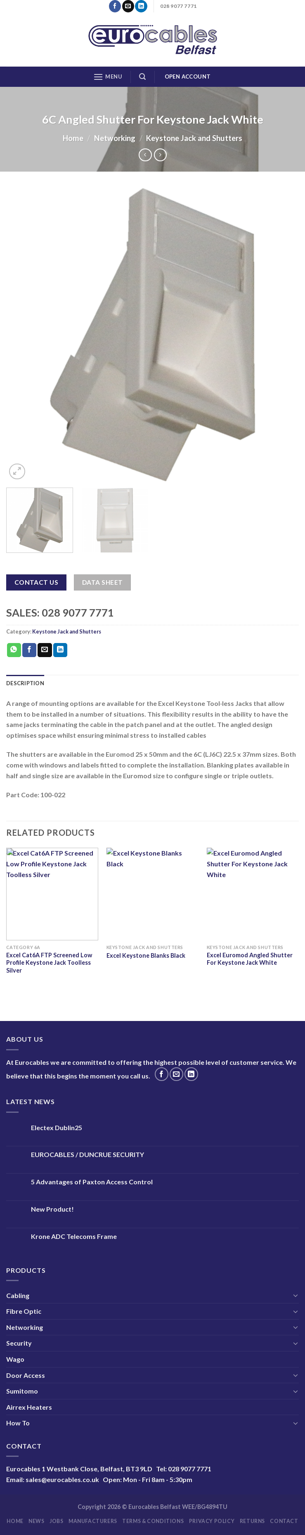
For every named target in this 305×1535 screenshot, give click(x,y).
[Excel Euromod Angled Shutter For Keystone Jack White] (253, 894)
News (36, 1521)
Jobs (56, 1521)
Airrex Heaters (29, 1407)
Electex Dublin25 (56, 1127)
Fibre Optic (23, 1311)
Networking (114, 138)
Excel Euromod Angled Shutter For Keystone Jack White (250, 959)
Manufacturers (93, 1521)
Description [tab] (25, 683)
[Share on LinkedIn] (60, 650)
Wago (15, 1359)
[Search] (142, 77)
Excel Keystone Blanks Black (145, 955)
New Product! (52, 1209)
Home (73, 138)
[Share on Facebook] (29, 650)
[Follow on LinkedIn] (141, 6)
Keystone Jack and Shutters (194, 138)
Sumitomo (22, 1391)
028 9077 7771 (189, 1469)
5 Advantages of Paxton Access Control (92, 1182)
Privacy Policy (212, 1521)
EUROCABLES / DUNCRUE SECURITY (87, 1154)
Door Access (25, 1375)
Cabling (17, 1295)
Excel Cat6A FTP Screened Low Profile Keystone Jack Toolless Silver (49, 963)
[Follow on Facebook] (115, 6)
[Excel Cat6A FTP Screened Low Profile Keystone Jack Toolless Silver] (52, 894)
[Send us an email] (128, 6)
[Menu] (107, 77)
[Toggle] (295, 1295)
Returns (252, 1521)
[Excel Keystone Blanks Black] (152, 894)
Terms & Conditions (153, 1521)
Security (19, 1343)
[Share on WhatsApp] (14, 650)
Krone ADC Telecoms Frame (74, 1236)
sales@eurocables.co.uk (62, 1479)
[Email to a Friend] (45, 650)
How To (18, 1423)
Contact (284, 1521)
